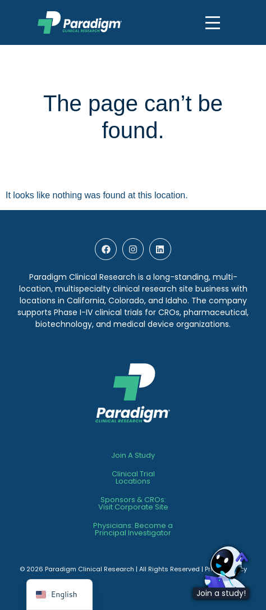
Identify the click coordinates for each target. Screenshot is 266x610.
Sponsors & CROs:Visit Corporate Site (133, 503)
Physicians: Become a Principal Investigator (133, 529)
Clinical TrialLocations (133, 477)
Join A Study (133, 455)
